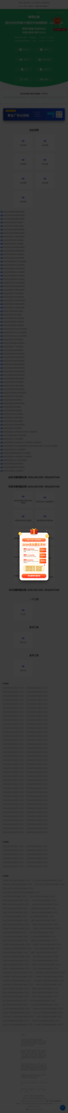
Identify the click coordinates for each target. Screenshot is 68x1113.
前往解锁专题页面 (34, 576)
